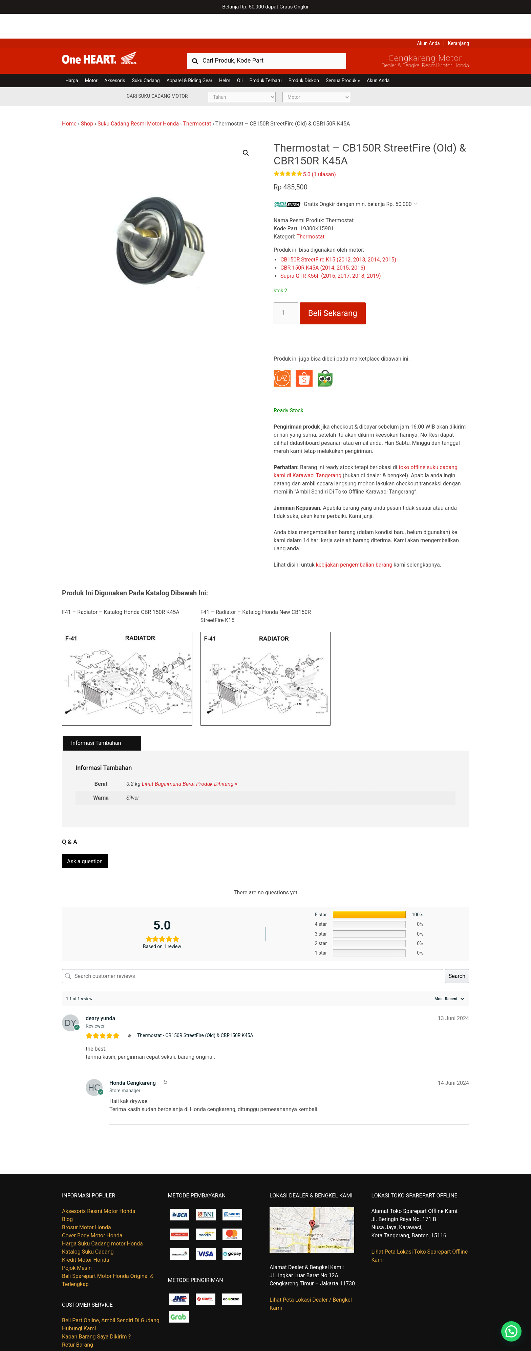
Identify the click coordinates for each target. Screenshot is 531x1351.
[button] (246, 128)
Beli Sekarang (332, 289)
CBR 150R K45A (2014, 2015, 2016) (322, 243)
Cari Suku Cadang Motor (157, 71)
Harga (71, 56)
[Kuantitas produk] (286, 288)
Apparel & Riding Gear (189, 56)
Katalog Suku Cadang (88, 1223)
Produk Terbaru (266, 56)
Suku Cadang (146, 56)
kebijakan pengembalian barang (354, 540)
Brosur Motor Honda (86, 1199)
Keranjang (458, 18)
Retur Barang (77, 1317)
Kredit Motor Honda (85, 1232)
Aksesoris (114, 56)
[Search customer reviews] (252, 948)
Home (69, 99)
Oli (239, 56)
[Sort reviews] (448, 971)
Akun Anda (428, 18)
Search (457, 948)
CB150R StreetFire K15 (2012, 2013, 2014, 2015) (338, 235)
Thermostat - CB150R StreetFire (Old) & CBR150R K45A (195, 1007)
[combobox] (266, 35)
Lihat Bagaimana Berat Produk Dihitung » (189, 759)
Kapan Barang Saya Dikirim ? (96, 1309)
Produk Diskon (304, 56)
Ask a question (85, 833)
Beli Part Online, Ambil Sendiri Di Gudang (111, 1292)
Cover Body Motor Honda (92, 1207)
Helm (224, 56)
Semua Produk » (343, 56)
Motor (91, 56)
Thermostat (197, 99)
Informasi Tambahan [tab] (96, 718)
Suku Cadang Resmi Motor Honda (138, 99)
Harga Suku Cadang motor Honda (102, 1215)
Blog (67, 1191)
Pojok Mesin (77, 1240)
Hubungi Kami (79, 1301)
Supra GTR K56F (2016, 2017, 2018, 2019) (330, 251)
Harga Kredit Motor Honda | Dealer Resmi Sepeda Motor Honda (111, 35)
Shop (87, 99)
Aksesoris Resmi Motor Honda (98, 1183)
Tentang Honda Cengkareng (95, 1325)
